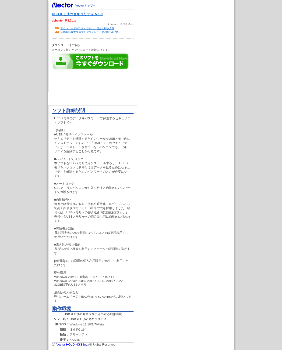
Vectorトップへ (85, 5)
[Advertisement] (190, 89)
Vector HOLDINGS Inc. (72, 344)
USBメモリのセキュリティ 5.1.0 (77, 14)
